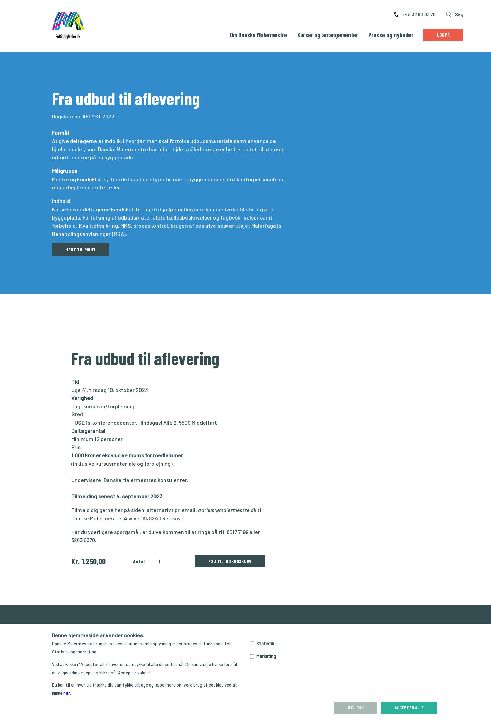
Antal (139, 561)
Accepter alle (409, 707)
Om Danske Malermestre (258, 35)
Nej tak (356, 707)
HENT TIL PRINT (80, 249)
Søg (454, 14)
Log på (443, 35)
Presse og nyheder (390, 35)
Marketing (266, 656)
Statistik (265, 643)
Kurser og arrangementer (327, 35)
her (66, 693)
